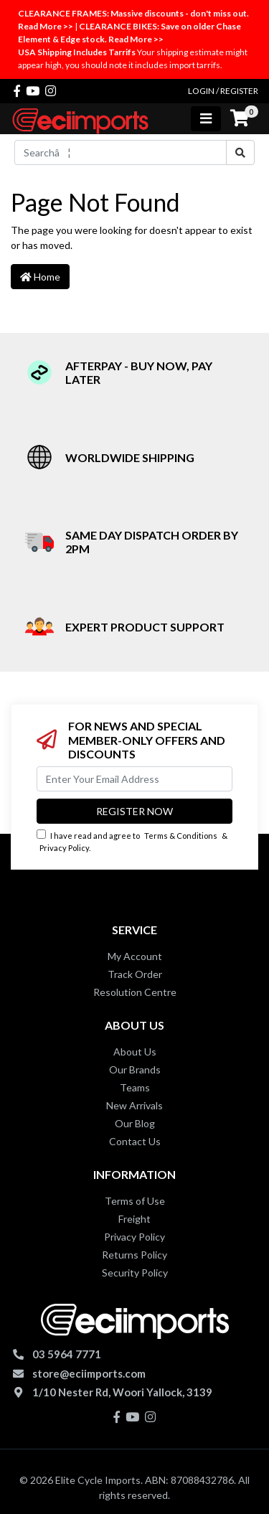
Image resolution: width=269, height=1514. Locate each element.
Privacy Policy (64, 847)
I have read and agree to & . (132, 840)
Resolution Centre (134, 992)
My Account (135, 956)
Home (40, 277)
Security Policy (135, 1272)
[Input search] (120, 152)
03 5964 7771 (66, 1354)
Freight (134, 1219)
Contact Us (135, 1141)
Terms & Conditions (180, 835)
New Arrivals (134, 1105)
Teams (135, 1087)
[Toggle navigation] (206, 118)
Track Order (135, 974)
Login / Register (223, 90)
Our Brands (135, 1069)
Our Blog (135, 1123)
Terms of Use (135, 1201)
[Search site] (240, 152)
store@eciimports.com (89, 1373)
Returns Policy (134, 1255)
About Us (134, 1051)
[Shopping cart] (239, 118)
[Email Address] (134, 778)
